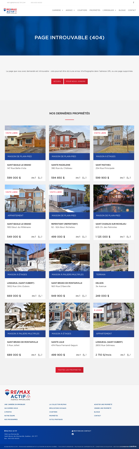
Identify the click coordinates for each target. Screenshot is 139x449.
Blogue (122, 10)
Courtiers (82, 10)
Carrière (56, 10)
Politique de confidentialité (84, 446)
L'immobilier (108, 10)
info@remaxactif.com (16, 2)
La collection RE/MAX (57, 404)
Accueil (57, 81)
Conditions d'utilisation (103, 446)
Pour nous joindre (75, 81)
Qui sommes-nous (11, 408)
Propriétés (94, 10)
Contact (132, 10)
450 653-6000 (36, 2)
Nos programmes (11, 419)
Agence (69, 10)
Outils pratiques (56, 419)
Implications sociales (57, 408)
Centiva (132, 446)
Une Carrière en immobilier (14, 404)
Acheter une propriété (103, 404)
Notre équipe (9, 415)
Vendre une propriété (102, 408)
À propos (8, 412)
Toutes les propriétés (69, 370)
